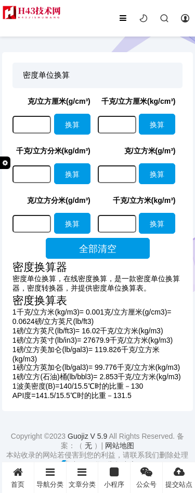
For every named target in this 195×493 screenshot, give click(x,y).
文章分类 (82, 477)
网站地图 (119, 445)
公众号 (146, 477)
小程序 (114, 477)
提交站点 (179, 477)
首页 (18, 477)
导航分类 (50, 477)
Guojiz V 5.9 (88, 436)
